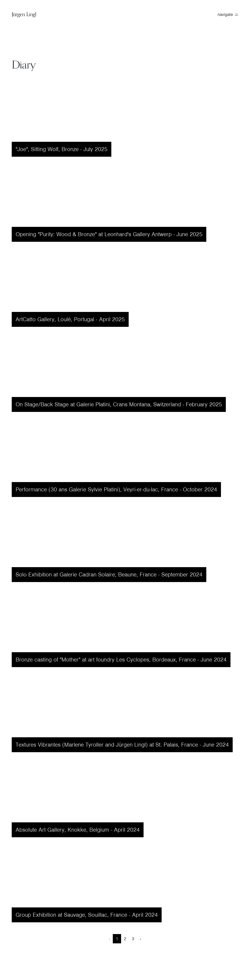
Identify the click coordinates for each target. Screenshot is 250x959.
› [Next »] (140, 938)
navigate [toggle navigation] (228, 14)
